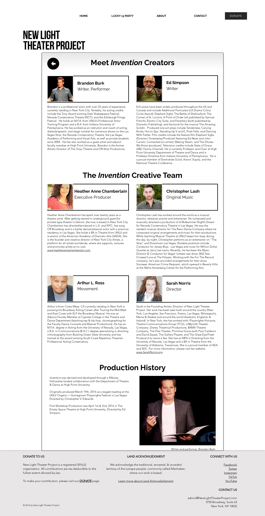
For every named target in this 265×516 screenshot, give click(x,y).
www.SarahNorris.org (149, 352)
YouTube (231, 481)
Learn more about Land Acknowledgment (145, 481)
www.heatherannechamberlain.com (68, 250)
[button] (161, 16)
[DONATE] (236, 16)
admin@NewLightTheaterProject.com (212, 498)
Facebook (230, 464)
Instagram (230, 473)
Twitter (232, 468)
